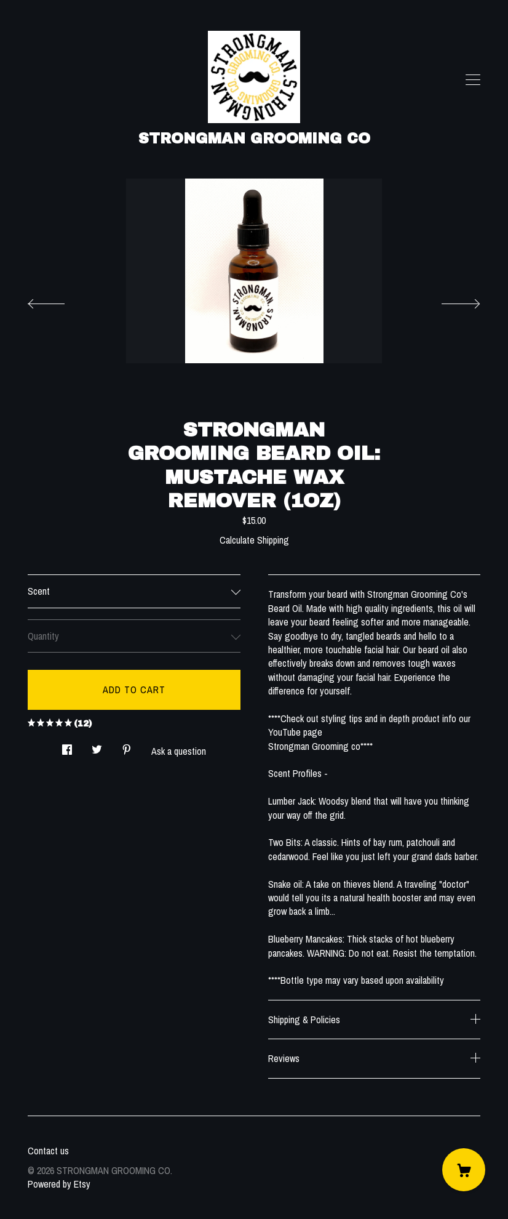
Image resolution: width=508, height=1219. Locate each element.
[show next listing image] (449, 300)
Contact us (48, 1150)
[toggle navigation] (473, 80)
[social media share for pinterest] (127, 746)
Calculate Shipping (254, 540)
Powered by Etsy (59, 1184)
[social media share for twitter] (97, 746)
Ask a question (178, 751)
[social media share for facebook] (67, 746)
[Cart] (463, 1169)
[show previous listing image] (58, 300)
